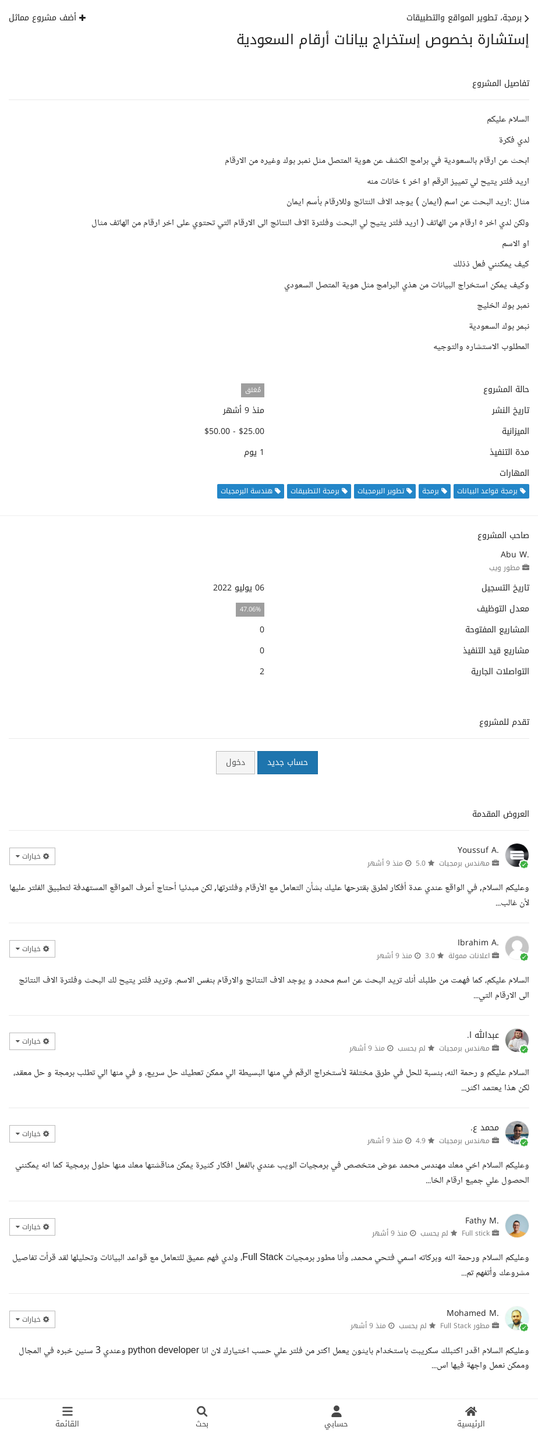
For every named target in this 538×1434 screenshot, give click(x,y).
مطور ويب (504, 567)
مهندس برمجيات (464, 863)
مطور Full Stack (465, 1325)
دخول (235, 762)
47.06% (250, 609)
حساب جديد (287, 762)
